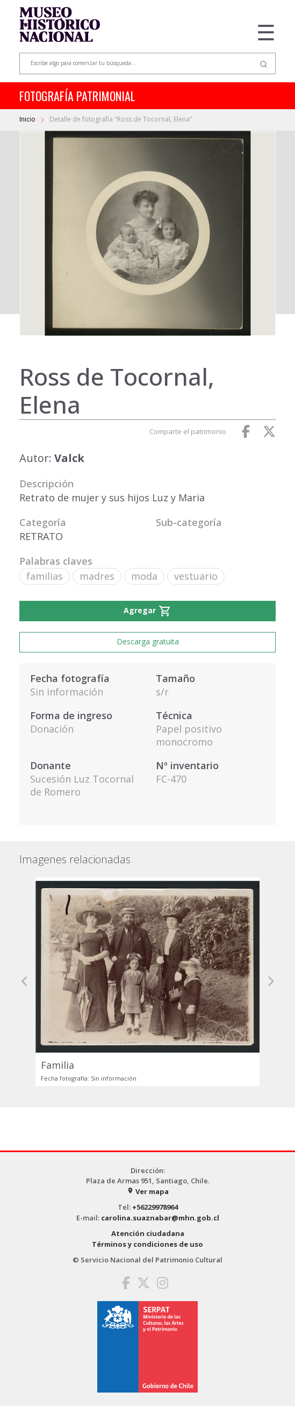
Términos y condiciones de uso (147, 1244)
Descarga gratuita (148, 641)
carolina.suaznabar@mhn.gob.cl (160, 1218)
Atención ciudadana (147, 1233)
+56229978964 (155, 1207)
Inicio (28, 119)
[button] (24, 981)
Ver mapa (148, 1191)
